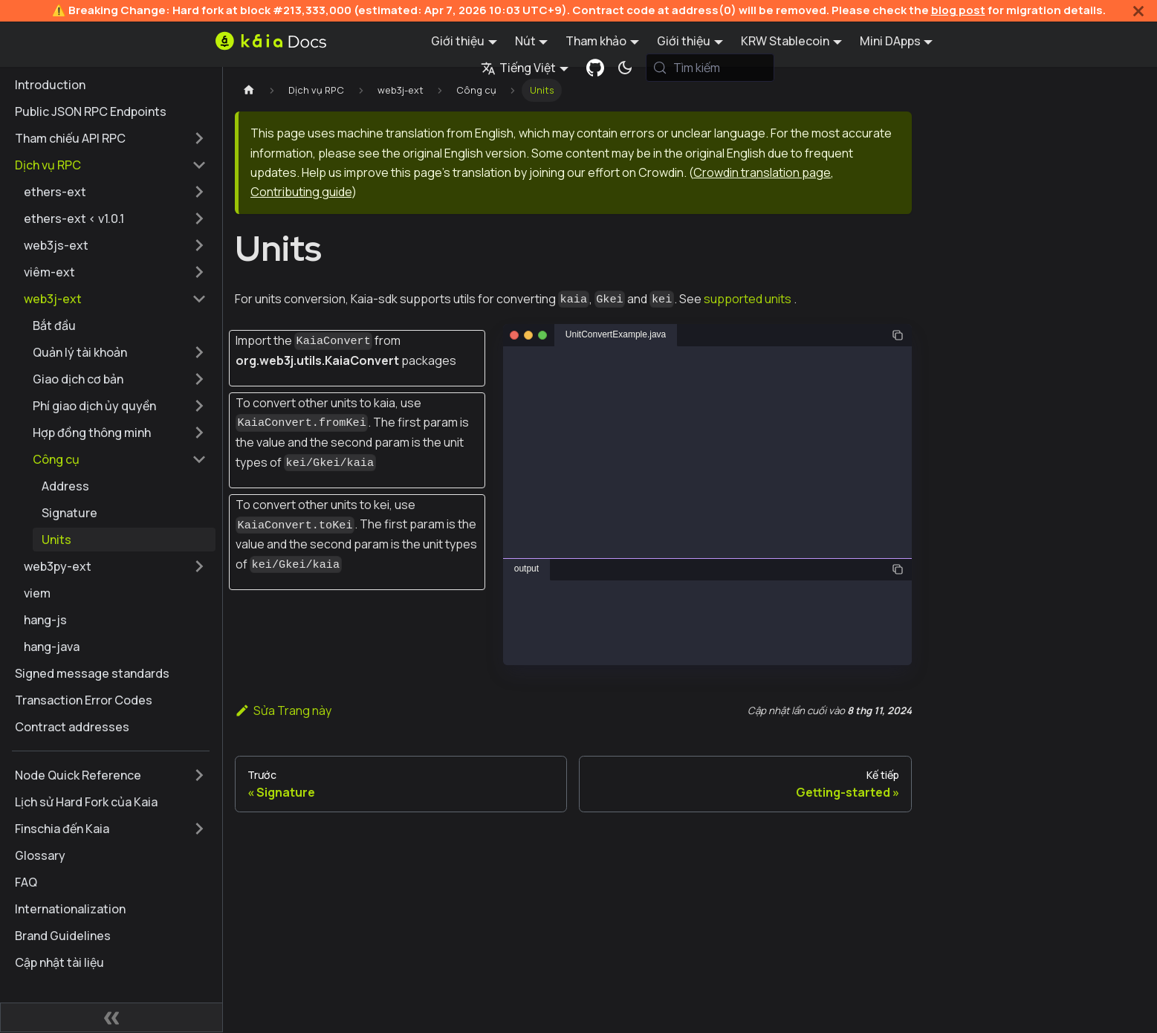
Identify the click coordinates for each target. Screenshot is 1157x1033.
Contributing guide (300, 192)
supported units (747, 299)
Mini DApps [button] (890, 41)
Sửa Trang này (283, 710)
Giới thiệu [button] (457, 41)
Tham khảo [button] (595, 41)
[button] (119, 352)
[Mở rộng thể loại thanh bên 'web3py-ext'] (199, 566)
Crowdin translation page (762, 172)
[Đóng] (1138, 11)
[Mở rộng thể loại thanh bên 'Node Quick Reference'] (199, 775)
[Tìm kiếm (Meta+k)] (710, 68)
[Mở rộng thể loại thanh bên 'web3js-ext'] (199, 245)
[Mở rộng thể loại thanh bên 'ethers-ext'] (199, 192)
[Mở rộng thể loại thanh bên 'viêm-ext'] (199, 272)
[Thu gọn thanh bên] (111, 1017)
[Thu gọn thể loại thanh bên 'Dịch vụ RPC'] (199, 165)
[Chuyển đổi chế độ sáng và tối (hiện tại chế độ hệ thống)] (625, 68)
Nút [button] (525, 41)
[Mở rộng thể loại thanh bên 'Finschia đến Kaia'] (199, 829)
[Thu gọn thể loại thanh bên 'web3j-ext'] (199, 299)
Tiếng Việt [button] (518, 67)
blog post (958, 10)
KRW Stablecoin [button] (785, 41)
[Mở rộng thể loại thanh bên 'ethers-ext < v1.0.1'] (199, 218)
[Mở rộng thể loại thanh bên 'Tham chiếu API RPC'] (199, 138)
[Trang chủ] (249, 90)
